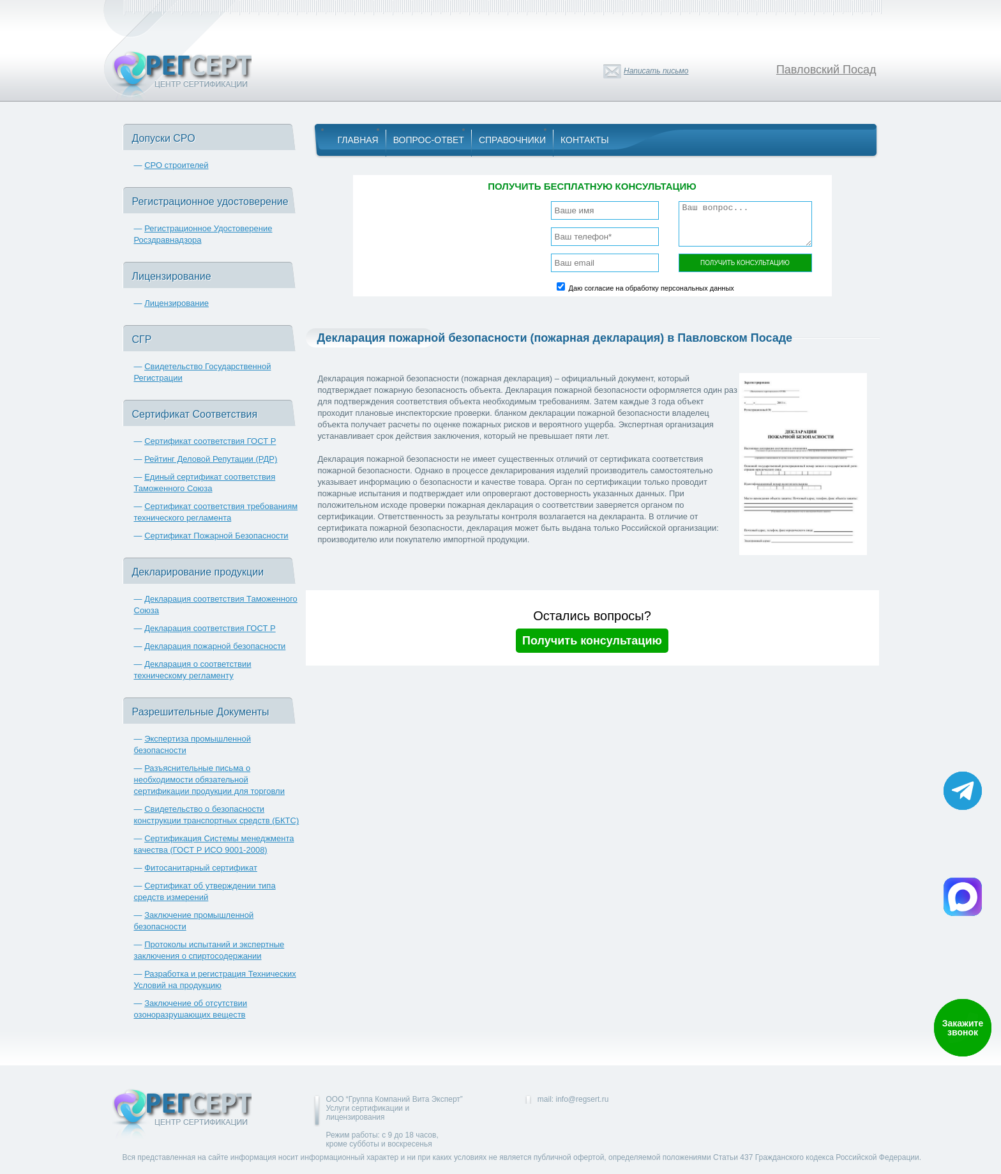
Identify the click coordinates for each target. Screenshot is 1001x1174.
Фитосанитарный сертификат (200, 868)
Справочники (512, 140)
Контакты (585, 140)
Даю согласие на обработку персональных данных (651, 288)
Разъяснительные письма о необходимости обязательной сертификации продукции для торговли (209, 779)
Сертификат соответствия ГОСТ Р (210, 441)
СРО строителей (176, 165)
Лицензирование (176, 303)
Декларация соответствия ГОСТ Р (210, 628)
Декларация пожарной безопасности (214, 646)
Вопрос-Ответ (428, 140)
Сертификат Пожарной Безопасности (216, 535)
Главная (358, 140)
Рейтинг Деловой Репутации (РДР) (210, 459)
